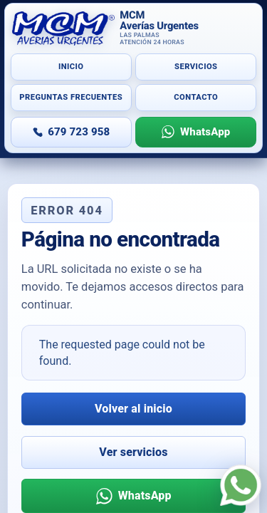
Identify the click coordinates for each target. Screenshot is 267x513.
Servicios (195, 66)
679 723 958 (79, 131)
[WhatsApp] (240, 485)
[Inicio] (133, 28)
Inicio (71, 66)
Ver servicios (133, 452)
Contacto (196, 97)
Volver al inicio (133, 408)
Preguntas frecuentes (70, 97)
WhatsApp (205, 131)
